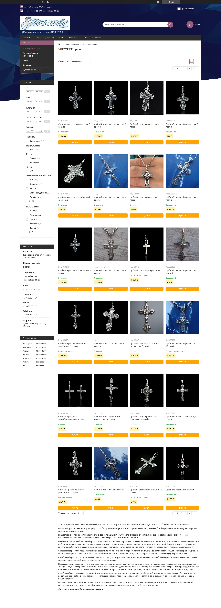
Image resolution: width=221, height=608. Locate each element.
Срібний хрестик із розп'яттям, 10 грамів (181, 344)
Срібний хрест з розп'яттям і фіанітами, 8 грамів (144, 417)
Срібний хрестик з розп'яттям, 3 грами (110, 198)
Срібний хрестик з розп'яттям (109, 489)
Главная (26, 38)
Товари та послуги (70, 45)
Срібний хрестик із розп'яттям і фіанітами (74, 198)
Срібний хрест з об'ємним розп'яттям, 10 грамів (107, 417)
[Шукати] (170, 25)
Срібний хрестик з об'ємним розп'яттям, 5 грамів (144, 344)
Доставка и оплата (92, 38)
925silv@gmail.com (31, 289)
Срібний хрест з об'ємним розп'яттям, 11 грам (71, 491)
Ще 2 (31, 232)
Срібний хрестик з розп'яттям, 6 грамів (110, 125)
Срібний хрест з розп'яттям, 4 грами (144, 125)
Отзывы (27, 65)
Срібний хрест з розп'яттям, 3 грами (144, 198)
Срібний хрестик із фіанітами (180, 489)
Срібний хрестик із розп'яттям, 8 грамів (182, 198)
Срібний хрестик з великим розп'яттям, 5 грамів (72, 344)
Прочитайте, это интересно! (30, 54)
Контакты (73, 38)
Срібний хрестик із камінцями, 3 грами (146, 491)
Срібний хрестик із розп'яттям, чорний (181, 271)
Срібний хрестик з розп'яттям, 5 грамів (74, 125)
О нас (60, 38)
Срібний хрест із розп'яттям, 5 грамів (109, 344)
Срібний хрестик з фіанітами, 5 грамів (181, 417)
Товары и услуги (43, 38)
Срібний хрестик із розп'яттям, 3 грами (182, 125)
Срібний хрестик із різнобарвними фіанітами (71, 417)
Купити (75, 142)
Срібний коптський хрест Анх (145, 270)
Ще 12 (31, 201)
